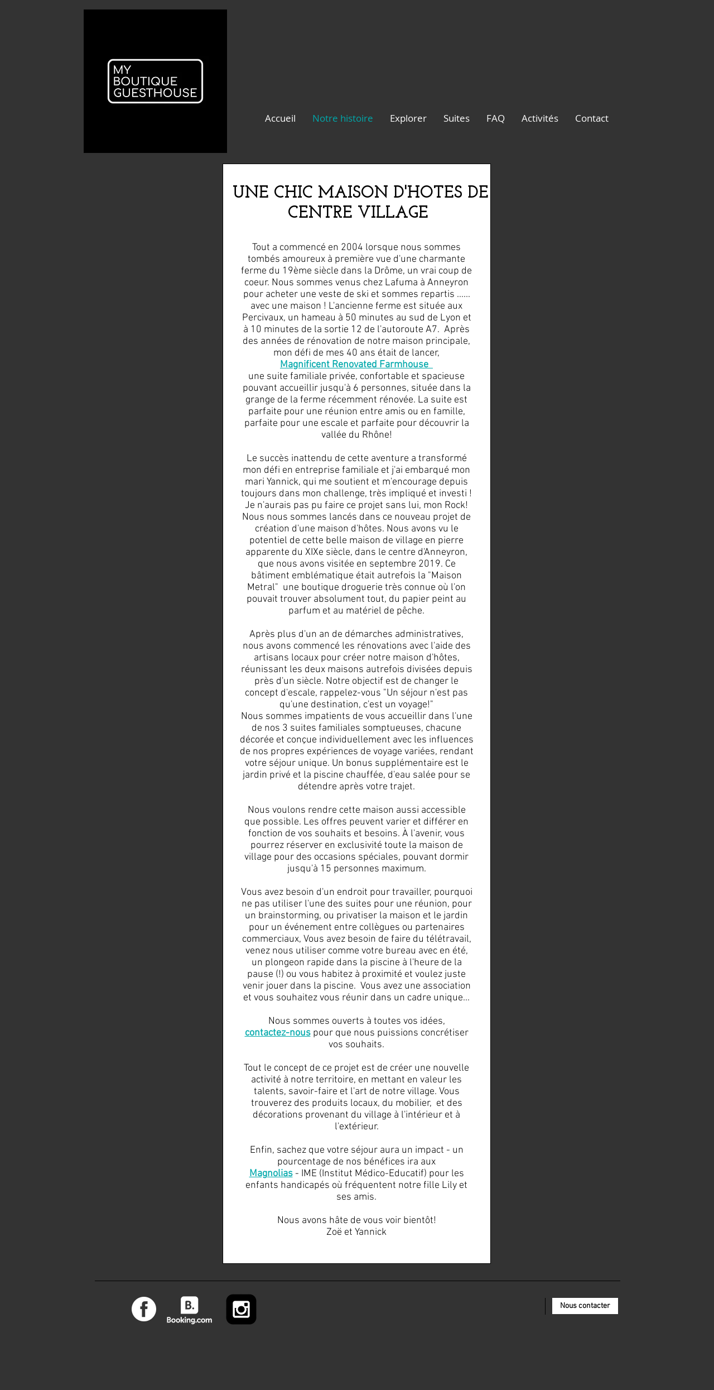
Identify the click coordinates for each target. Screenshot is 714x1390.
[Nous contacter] (585, 1306)
